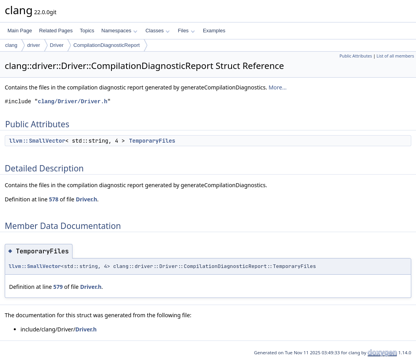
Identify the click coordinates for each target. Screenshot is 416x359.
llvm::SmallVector (37, 140)
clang (11, 45)
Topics (87, 30)
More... (278, 87)
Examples (214, 30)
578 (53, 199)
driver (33, 45)
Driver (57, 45)
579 (58, 286)
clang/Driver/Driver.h (72, 101)
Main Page (19, 30)
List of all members (395, 56)
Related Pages (55, 30)
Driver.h (86, 199)
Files (186, 30)
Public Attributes (356, 56)
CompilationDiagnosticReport (106, 45)
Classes (157, 30)
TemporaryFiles (152, 140)
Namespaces (119, 30)
